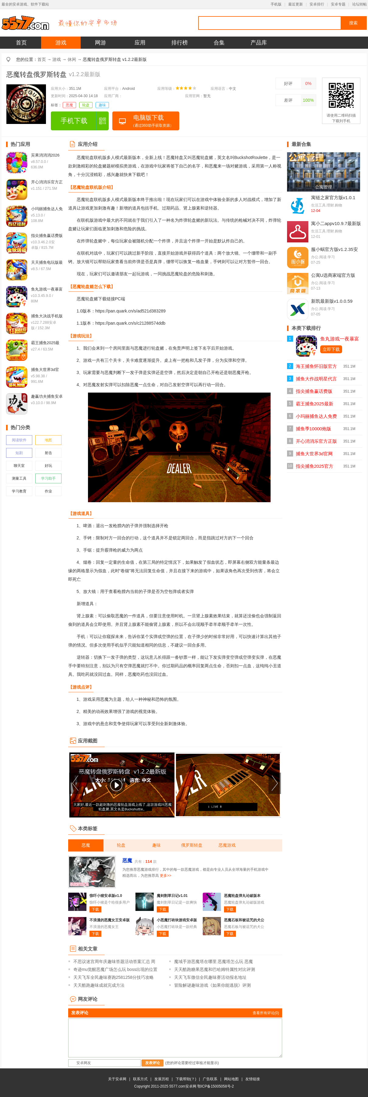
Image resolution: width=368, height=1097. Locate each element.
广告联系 (210, 1079)
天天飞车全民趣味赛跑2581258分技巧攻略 (113, 977)
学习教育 (19, 491)
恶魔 (69, 105)
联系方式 (140, 1079)
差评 (288, 100)
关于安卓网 (117, 1079)
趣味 (102, 105)
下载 (95, 909)
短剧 (19, 453)
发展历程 (161, 1079)
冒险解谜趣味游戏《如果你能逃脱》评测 (212, 985)
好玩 (48, 466)
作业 (48, 491)
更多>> (165, 875)
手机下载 (74, 121)
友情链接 (252, 1079)
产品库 (259, 43)
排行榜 (179, 43)
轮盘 (85, 105)
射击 (48, 453)
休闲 (72, 59)
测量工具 (19, 478)
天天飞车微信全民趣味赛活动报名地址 (210, 977)
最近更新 (295, 4)
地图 (48, 440)
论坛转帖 (359, 4)
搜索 (353, 22)
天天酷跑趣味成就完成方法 (98, 985)
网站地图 (231, 1079)
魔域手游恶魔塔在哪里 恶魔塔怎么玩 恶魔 (213, 961)
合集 (219, 43)
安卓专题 (338, 4)
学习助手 (48, 478)
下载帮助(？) (186, 1079)
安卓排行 (317, 4)
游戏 (60, 43)
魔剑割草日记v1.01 (172, 896)
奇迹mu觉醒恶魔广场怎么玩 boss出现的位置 (115, 969)
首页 (21, 43)
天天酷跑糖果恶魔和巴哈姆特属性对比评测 (214, 969)
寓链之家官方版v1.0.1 (333, 197)
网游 (100, 43)
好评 (288, 83)
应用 (140, 43)
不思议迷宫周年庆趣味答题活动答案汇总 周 (114, 961)
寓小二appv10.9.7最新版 (336, 223)
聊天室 (19, 466)
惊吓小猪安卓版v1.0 (105, 896)
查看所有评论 (266, 1013)
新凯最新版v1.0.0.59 (332, 301)
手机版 (276, 4)
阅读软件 (19, 440)
